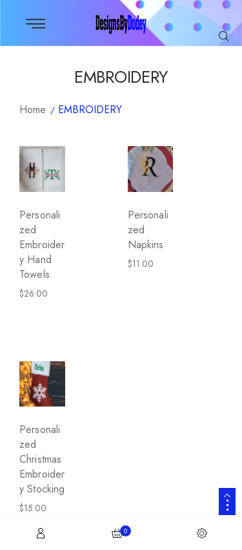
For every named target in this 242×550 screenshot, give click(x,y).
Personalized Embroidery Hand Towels (42, 244)
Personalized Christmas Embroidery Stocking (42, 459)
